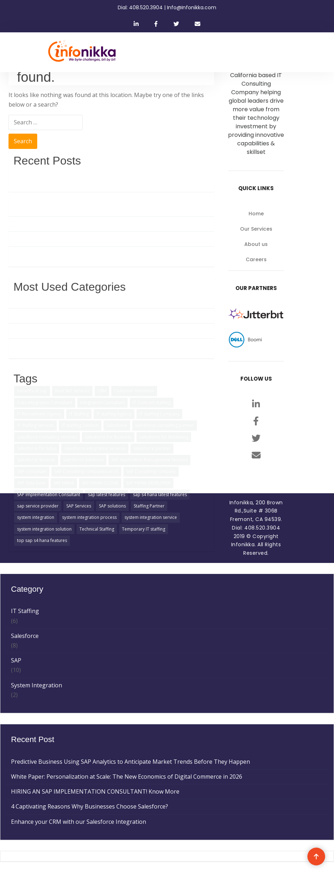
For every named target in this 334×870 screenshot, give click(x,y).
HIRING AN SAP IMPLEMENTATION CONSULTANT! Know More (97, 224)
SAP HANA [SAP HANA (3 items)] (64, 483)
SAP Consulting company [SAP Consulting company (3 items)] (151, 471)
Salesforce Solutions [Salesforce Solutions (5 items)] (83, 460)
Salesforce (27, 315)
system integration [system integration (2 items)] (35, 517)
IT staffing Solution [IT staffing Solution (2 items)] (80, 425)
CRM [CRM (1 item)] (102, 391)
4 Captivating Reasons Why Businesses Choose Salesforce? (92, 239)
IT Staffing (27, 330)
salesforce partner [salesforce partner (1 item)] (152, 448)
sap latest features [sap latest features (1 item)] (106, 495)
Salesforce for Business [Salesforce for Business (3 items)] (108, 437)
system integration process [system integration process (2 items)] (89, 517)
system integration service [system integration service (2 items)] (150, 517)
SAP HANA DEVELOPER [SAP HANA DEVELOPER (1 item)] (148, 483)
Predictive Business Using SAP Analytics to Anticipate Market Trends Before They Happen (104, 179)
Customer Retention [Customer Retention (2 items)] (134, 391)
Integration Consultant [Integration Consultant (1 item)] (102, 402)
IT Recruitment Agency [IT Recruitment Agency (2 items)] (39, 414)
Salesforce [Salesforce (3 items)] (116, 425)
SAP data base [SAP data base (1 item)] (31, 483)
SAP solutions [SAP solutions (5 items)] (112, 506)
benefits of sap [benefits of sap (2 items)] (32, 391)
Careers (256, 259)
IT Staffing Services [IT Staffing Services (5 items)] (35, 425)
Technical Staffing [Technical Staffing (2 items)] (96, 529)
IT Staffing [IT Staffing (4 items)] (79, 414)
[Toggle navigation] (279, 52)
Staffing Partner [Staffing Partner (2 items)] (149, 506)
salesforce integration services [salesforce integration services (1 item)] (95, 448)
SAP (18, 301)
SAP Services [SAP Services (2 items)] (78, 506)
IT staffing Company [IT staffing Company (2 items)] (159, 414)
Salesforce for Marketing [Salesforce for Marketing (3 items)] (163, 437)
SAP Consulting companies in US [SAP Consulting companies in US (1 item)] (86, 471)
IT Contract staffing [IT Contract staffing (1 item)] (152, 402)
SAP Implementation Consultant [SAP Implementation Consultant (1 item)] (48, 495)
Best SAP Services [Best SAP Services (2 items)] (72, 391)
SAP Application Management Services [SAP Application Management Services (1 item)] (149, 460)
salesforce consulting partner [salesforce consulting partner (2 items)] (164, 425)
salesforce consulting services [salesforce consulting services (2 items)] (47, 437)
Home (256, 213)
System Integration (39, 346)
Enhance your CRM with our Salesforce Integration (81, 254)
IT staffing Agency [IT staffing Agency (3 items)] (114, 414)
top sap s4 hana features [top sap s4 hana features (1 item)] (42, 540)
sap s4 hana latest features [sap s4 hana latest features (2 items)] (160, 495)
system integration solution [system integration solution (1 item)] (44, 529)
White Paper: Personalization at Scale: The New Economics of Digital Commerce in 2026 (103, 204)
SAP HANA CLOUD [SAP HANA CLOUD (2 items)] (100, 483)
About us (256, 244)
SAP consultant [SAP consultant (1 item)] (31, 471)
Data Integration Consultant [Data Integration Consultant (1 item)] (44, 402)
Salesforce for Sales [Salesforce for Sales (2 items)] (36, 448)
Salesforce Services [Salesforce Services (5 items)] (36, 460)
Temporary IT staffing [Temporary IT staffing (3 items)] (143, 529)
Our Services (256, 228)
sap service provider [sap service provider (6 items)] (38, 506)
